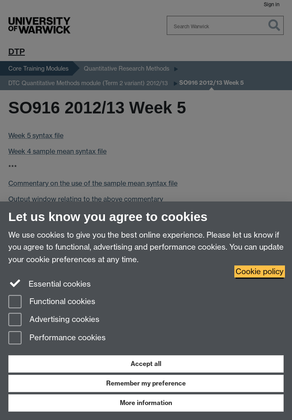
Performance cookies (57, 338)
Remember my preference (146, 383)
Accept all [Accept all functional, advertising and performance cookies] (146, 364)
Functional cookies (51, 302)
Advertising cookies (54, 320)
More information (146, 403)
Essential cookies (49, 283)
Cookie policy (260, 271)
